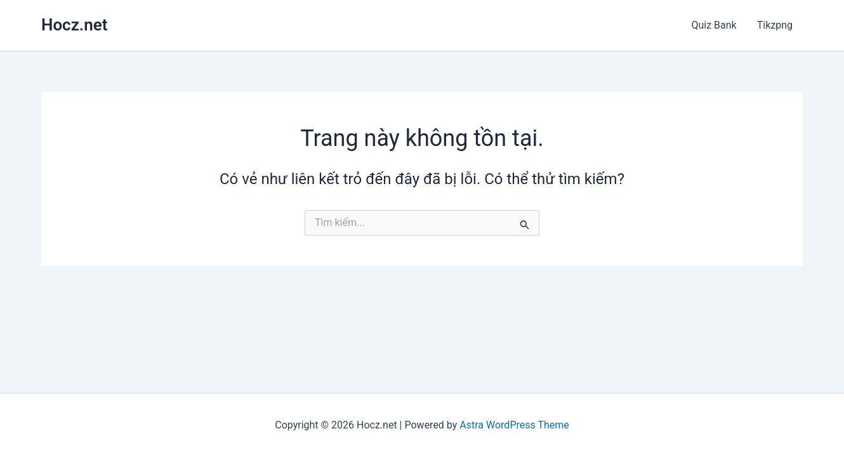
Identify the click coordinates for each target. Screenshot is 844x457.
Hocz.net (74, 24)
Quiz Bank (713, 25)
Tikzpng (775, 25)
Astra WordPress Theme (514, 425)
